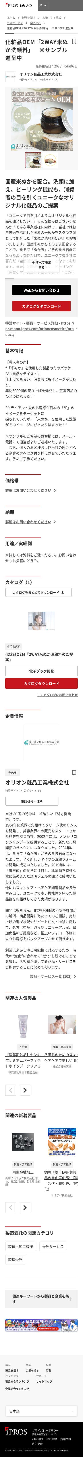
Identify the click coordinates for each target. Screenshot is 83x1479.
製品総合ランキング (17, 1381)
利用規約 (37, 1439)
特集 (48, 1371)
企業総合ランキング (17, 1389)
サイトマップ (44, 1381)
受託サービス (53, 1246)
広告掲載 (37, 1443)
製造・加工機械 (20, 1246)
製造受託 (15, 1259)
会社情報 (51, 1439)
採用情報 (65, 1439)
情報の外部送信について (44, 1434)
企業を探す (32, 1371)
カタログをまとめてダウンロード (38, 592)
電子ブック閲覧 (41, 671)
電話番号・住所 (32, 801)
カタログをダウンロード (41, 306)
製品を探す (12, 1371)
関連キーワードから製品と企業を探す (40, 1298)
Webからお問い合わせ (42, 290)
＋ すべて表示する (41, 264)
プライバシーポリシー (45, 1430)
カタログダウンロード (41, 683)
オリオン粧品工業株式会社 (40, 74)
